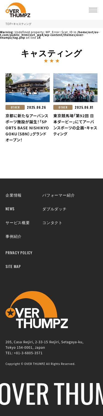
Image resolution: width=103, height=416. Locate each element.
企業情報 (13, 195)
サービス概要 (17, 222)
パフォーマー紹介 (58, 195)
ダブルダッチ (54, 208)
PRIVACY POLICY (18, 252)
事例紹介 (13, 236)
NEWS (10, 208)
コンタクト (52, 222)
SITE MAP (13, 266)
